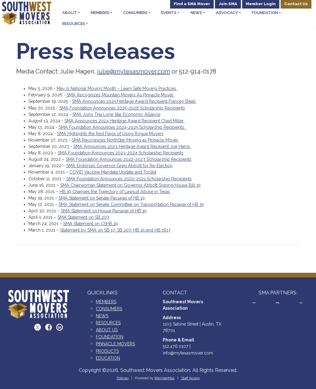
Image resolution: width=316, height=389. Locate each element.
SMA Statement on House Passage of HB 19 (104, 210)
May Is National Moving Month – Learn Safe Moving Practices (117, 88)
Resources (73, 23)
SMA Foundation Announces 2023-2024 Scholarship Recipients (120, 152)
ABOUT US (107, 329)
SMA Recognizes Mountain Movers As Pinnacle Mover (121, 94)
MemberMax (164, 378)
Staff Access (190, 378)
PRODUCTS (107, 351)
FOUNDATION (109, 336)
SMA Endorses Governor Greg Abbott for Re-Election (119, 165)
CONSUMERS (109, 308)
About (69, 12)
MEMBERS (106, 301)
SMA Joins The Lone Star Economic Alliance (116, 114)
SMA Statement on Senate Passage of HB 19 (102, 198)
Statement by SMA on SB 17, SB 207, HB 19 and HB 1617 (115, 230)
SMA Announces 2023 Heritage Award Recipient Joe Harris (132, 146)
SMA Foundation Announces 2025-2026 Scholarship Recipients (122, 108)
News (196, 12)
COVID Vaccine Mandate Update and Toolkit (113, 172)
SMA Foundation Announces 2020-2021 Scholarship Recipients (129, 178)
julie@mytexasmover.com (133, 71)
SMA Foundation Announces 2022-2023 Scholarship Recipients (128, 159)
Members (100, 12)
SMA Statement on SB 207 (83, 217)
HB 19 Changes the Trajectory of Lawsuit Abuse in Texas (115, 191)
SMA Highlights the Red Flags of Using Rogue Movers (110, 133)
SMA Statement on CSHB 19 (90, 223)
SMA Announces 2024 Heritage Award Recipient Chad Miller (124, 120)
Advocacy (227, 12)
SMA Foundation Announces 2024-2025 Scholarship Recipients (123, 127)
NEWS (102, 315)
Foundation (265, 12)
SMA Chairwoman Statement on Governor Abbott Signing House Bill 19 (130, 185)
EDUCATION (108, 358)
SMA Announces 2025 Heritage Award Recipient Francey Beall (134, 101)
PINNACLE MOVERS (115, 343)
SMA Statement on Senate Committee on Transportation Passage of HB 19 (131, 204)
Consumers (135, 12)
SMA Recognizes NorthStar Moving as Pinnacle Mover (125, 140)
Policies (123, 378)
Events (168, 12)
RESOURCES (108, 322)
